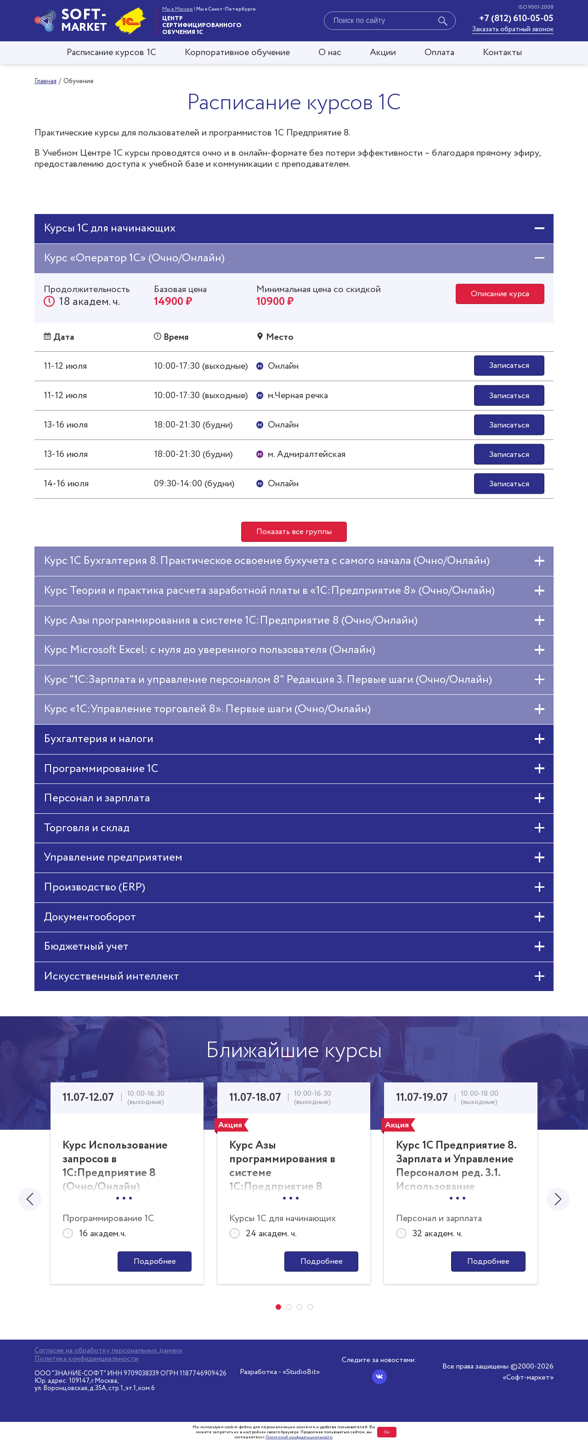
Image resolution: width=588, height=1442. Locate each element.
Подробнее (154, 1264)
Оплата (439, 52)
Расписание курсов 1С (111, 52)
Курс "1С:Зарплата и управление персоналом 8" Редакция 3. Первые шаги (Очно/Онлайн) (268, 681)
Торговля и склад (87, 830)
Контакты (502, 52)
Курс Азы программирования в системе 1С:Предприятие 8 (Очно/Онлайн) (231, 622)
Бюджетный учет (86, 948)
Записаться (508, 366)
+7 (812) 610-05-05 (516, 18)
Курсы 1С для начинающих (109, 228)
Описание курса (498, 295)
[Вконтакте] (379, 1376)
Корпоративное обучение (237, 52)
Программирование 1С (101, 770)
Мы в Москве (177, 9)
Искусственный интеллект (111, 978)
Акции (383, 52)
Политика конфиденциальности (86, 1359)
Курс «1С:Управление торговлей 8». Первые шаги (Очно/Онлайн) (207, 711)
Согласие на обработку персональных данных (108, 1350)
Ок (387, 1432)
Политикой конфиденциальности (299, 1437)
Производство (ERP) (94, 889)
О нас (329, 52)
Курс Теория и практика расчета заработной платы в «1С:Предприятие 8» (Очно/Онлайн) (269, 592)
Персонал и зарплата (97, 800)
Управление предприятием (113, 859)
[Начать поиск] (442, 22)
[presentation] (29, 1201)
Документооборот (90, 919)
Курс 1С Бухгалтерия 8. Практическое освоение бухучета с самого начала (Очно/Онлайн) (267, 563)
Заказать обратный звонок (513, 29)
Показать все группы (294, 533)
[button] (278, 1309)
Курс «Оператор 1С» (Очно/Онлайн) (134, 258)
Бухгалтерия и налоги (98, 740)
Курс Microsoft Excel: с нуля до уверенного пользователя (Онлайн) (209, 651)
